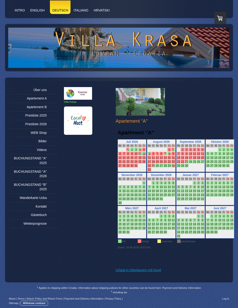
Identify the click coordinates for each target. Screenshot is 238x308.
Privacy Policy (113, 298)
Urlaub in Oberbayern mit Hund (138, 270)
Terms (21, 298)
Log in (225, 298)
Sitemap (13, 303)
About (12, 298)
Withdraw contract (34, 303)
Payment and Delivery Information (181, 287)
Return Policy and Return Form (44, 298)
